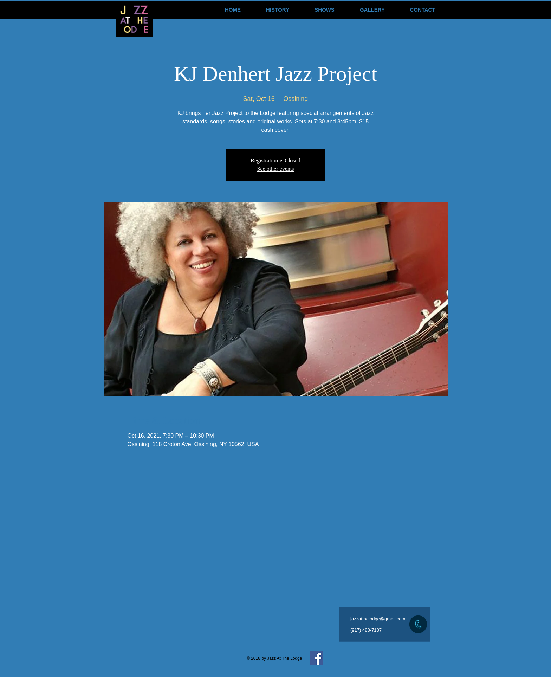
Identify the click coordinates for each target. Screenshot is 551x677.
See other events (275, 169)
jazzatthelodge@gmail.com (377, 618)
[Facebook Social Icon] (316, 658)
